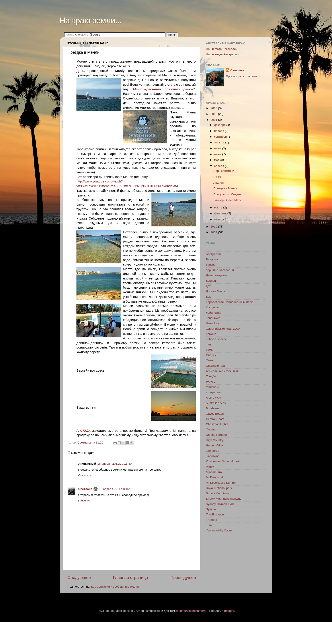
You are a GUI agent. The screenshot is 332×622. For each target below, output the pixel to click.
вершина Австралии (220, 270)
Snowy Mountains (218, 493)
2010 (214, 226)
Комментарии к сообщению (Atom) (115, 586)
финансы (212, 387)
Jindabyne (213, 456)
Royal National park (219, 488)
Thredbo (211, 519)
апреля (219, 166)
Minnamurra (214, 472)
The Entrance (215, 514)
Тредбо (211, 376)
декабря (220, 125)
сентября (221, 136)
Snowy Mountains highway (223, 498)
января (219, 219)
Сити (209, 360)
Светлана (85, 489)
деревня (211, 280)
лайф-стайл (214, 312)
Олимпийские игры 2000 (223, 328)
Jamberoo (212, 450)
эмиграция (213, 392)
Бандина (212, 259)
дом (208, 296)
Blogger (229, 610)
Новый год (213, 323)
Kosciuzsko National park (223, 461)
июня (218, 154)
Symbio (211, 509)
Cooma (211, 429)
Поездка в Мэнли (225, 188)
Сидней (211, 355)
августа (219, 142)
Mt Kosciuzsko (215, 477)
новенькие (213, 318)
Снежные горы (216, 365)
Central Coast (215, 419)
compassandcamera (192, 610)
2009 (214, 232)
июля (218, 148)
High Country (214, 440)
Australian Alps (216, 403)
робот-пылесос (216, 339)
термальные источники (222, 371)
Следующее (79, 577)
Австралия (213, 254)
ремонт (211, 334)
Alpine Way (213, 397)
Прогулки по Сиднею (227, 194)
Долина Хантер (216, 291)
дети (209, 286)
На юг (217, 176)
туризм (210, 381)
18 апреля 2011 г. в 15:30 (115, 463)
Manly (210, 466)
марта (218, 207)
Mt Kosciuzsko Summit (221, 482)
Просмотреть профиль (241, 76)
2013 (214, 108)
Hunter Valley (215, 445)
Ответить (84, 475)
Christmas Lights (217, 424)
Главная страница (130, 577)
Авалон (218, 182)
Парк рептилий (223, 170)
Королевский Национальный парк (229, 302)
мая (217, 160)
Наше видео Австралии (222, 54)
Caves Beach (215, 413)
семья (210, 349)
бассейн (211, 264)
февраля (220, 213)
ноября (219, 131)
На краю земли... (91, 20)
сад (208, 344)
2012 (214, 114)
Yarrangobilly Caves (219, 530)
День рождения (216, 275)
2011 (214, 119)
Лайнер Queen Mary (227, 200)
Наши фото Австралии (221, 49)
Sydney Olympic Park (220, 504)
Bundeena (213, 408)
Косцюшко (213, 307)
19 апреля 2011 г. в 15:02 (116, 489)
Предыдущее (183, 577)
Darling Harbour (216, 434)
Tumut (210, 525)
